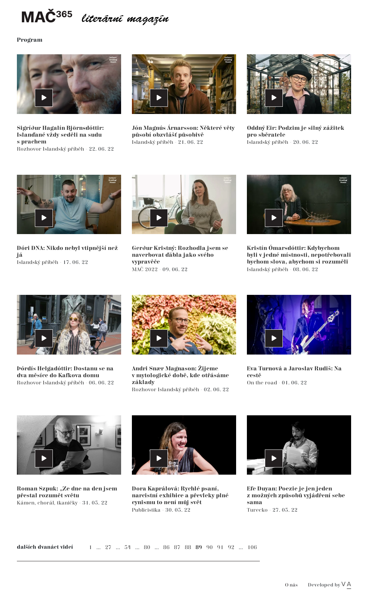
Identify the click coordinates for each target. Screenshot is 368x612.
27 (108, 547)
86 (166, 547)
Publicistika (147, 510)
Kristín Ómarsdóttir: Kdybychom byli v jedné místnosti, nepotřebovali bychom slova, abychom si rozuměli (299, 255)
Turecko (258, 510)
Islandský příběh (64, 149)
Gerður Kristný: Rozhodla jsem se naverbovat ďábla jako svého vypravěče (180, 255)
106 (252, 547)
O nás (291, 585)
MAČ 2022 (145, 269)
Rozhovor (30, 149)
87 (177, 547)
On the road (263, 382)
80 (147, 547)
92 (231, 547)
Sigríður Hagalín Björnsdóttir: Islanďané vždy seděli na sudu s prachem (60, 135)
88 (188, 547)
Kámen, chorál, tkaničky (48, 503)
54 (127, 547)
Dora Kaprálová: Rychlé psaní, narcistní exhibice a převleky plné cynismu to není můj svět (180, 496)
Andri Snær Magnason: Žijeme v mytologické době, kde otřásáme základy (180, 375)
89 (199, 547)
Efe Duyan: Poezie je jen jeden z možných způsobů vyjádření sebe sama (296, 496)
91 (220, 547)
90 (209, 547)
